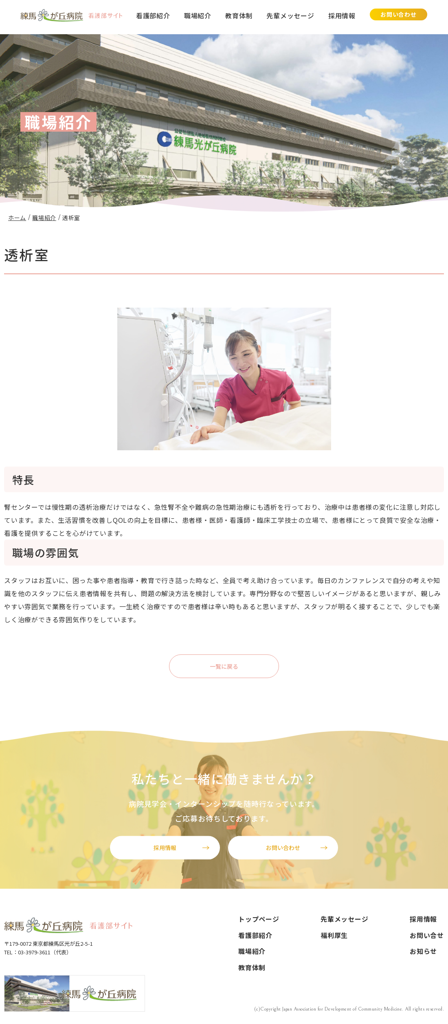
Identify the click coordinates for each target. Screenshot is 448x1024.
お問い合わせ (398, 14)
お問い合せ (427, 935)
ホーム (17, 218)
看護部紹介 (153, 16)
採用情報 (342, 16)
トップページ (258, 919)
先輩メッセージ (290, 16)
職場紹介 (197, 16)
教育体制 (239, 16)
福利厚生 (334, 935)
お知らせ (423, 951)
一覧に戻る (224, 666)
